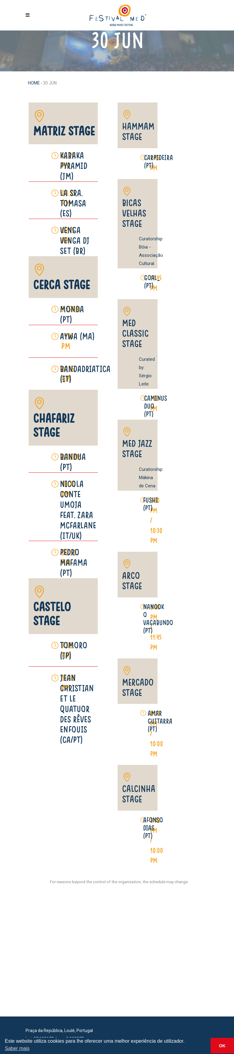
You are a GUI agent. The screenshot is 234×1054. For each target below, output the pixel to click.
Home (34, 83)
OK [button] (222, 1045)
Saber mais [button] (17, 1048)
